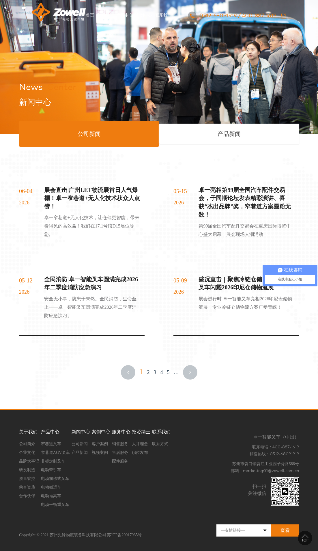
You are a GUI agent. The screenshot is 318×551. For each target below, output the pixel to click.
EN (283, 15)
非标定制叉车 (53, 461)
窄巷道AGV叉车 (55, 452)
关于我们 (105, 15)
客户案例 (100, 444)
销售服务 (120, 444)
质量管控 (27, 478)
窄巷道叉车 (51, 444)
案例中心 (144, 15)
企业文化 (27, 452)
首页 (90, 15)
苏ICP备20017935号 (124, 535)
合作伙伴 (27, 496)
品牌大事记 (29, 461)
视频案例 (100, 452)
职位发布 (140, 452)
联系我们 (163, 15)
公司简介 (27, 444)
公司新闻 (80, 444)
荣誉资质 (27, 487)
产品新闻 (80, 452)
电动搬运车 (51, 487)
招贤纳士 (141, 431)
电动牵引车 (51, 470)
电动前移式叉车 (55, 478)
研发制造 (27, 470)
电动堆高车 (51, 496)
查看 (285, 530)
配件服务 (120, 461)
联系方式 (160, 444)
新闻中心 (81, 431)
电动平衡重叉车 (55, 504)
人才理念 (140, 444)
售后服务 (120, 452)
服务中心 (121, 431)
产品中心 (125, 15)
